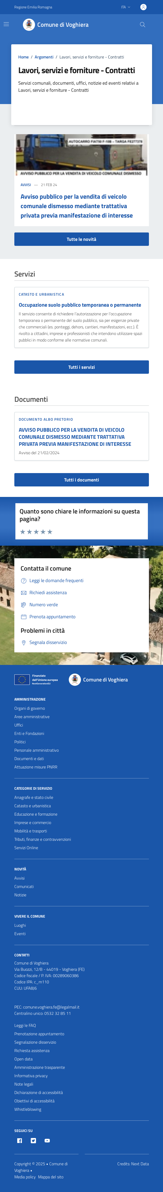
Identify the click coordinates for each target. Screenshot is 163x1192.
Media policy (25, 1177)
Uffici (18, 725)
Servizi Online (26, 847)
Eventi (20, 933)
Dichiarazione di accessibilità (38, 1092)
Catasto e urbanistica (41, 294)
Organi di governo (29, 708)
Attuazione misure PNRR (35, 767)
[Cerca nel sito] (142, 24)
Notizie (20, 895)
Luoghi (20, 925)
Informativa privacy (31, 1075)
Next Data (140, 1164)
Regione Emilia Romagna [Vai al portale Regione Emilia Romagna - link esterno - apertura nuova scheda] (33, 7)
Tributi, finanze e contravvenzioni (42, 839)
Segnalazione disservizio (35, 1042)
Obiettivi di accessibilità (34, 1101)
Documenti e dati (29, 758)
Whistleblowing (27, 1109)
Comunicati (24, 886)
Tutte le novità (81, 239)
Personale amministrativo (36, 750)
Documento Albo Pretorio (46, 419)
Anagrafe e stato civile (33, 797)
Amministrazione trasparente (39, 1067)
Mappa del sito (50, 1177)
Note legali (23, 1084)
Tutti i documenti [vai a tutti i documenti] (81, 479)
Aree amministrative (32, 716)
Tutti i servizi (81, 367)
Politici (20, 742)
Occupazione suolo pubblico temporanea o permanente (80, 304)
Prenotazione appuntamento (39, 1034)
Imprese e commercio (32, 822)
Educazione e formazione (35, 814)
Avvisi (26, 184)
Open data (23, 1059)
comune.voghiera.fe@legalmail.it (51, 1007)
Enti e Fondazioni (29, 733)
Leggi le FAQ (25, 1025)
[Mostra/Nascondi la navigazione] (6, 24)
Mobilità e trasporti (30, 831)
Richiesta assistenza (32, 1050)
